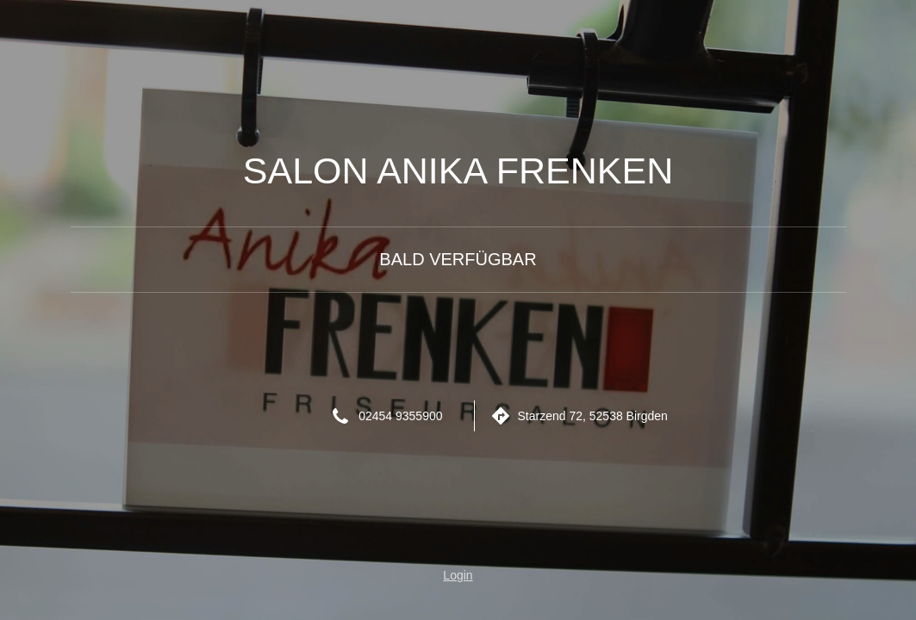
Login (457, 575)
